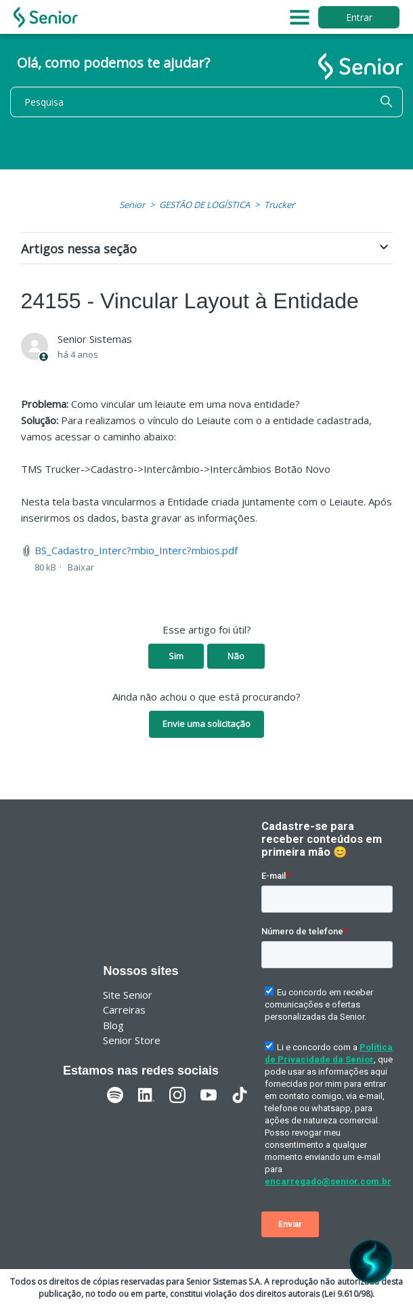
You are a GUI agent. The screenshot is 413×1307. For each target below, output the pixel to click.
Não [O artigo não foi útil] (235, 656)
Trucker (279, 205)
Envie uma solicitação (206, 724)
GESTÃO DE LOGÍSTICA (204, 205)
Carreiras (124, 1009)
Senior (132, 205)
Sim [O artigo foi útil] (176, 656)
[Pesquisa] (206, 102)
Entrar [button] (359, 17)
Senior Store (131, 1040)
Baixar (81, 567)
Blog (113, 1025)
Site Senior (127, 994)
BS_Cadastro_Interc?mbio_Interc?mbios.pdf (136, 550)
